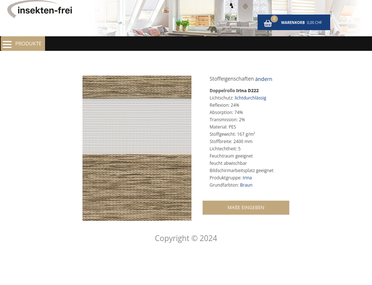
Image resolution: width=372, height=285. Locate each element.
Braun (246, 185)
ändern (263, 79)
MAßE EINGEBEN (245, 207)
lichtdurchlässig (250, 98)
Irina (247, 178)
